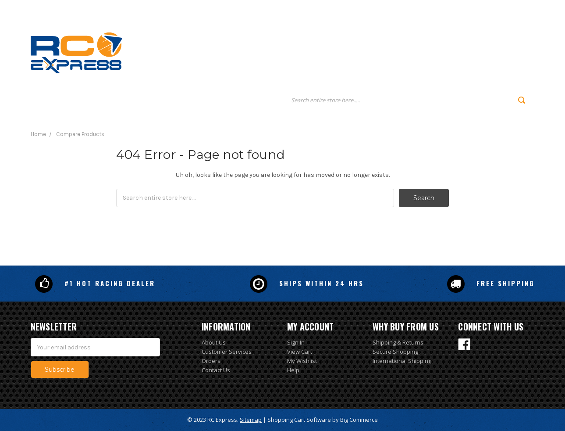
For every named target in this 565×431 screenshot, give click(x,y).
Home (315, 51)
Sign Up (493, 8)
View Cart (299, 352)
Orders (211, 361)
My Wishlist (302, 361)
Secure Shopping (395, 352)
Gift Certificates (422, 8)
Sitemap (251, 420)
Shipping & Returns (398, 342)
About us (369, 51)
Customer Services (227, 352)
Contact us (504, 51)
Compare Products (80, 134)
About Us (214, 342)
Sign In (296, 342)
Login (463, 8)
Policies (434, 51)
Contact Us (216, 370)
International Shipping (402, 361)
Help (293, 370)
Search (379, 8)
